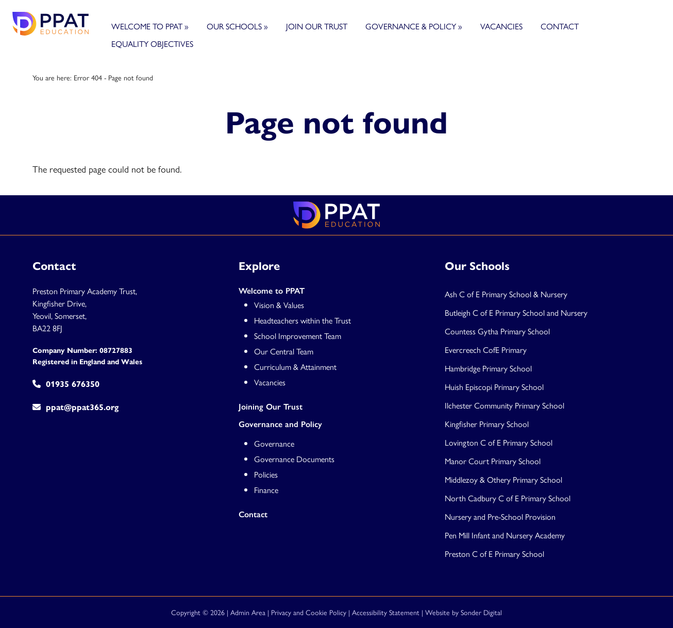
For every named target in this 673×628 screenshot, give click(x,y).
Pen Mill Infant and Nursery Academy (505, 535)
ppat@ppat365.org (75, 407)
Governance (274, 443)
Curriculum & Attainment (295, 366)
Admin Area (247, 612)
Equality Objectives (152, 43)
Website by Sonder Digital (463, 612)
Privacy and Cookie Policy (308, 612)
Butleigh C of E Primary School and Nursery (516, 312)
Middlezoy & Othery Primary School (503, 479)
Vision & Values (279, 305)
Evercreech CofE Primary (487, 349)
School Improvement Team (297, 336)
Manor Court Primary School (493, 461)
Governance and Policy (280, 424)
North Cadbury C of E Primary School (507, 498)
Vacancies (501, 26)
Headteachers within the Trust (302, 320)
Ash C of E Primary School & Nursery (506, 294)
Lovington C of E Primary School (498, 442)
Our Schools (237, 26)
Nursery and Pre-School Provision (500, 516)
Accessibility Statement (385, 612)
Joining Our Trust (270, 407)
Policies (266, 474)
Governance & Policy (413, 26)
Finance (266, 490)
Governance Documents (294, 459)
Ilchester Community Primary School (504, 405)
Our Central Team (283, 351)
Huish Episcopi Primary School (494, 387)
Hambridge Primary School (488, 368)
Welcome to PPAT (150, 26)
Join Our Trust (316, 26)
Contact (560, 26)
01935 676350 (65, 384)
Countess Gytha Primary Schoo (496, 331)
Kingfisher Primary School (487, 424)
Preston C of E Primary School (494, 553)
